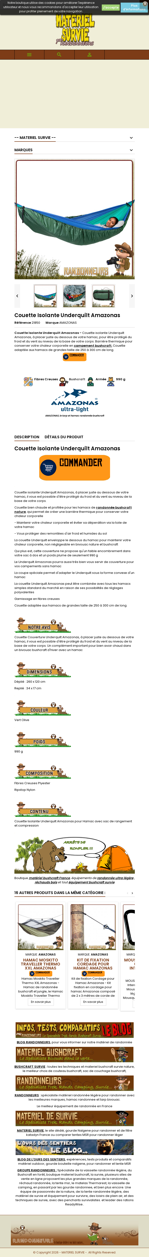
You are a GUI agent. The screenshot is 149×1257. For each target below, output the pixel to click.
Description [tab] (26, 437)
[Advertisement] (74, 95)
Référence (22, 323)
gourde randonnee (77, 1187)
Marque (52, 323)
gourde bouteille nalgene (65, 1163)
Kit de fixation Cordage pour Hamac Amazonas (92, 964)
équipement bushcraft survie (91, 882)
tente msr (62, 1183)
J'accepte (111, 7)
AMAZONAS (68, 322)
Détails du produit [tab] (64, 437)
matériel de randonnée (114, 1042)
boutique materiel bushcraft (67, 1174)
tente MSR (123, 1163)
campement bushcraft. (93, 345)
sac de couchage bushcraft (104, 1071)
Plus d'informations (134, 7)
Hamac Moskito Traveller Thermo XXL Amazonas (40, 964)
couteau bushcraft (67, 1071)
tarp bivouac (110, 1099)
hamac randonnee (81, 1099)
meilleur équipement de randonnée (68, 1106)
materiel (109, 1066)
